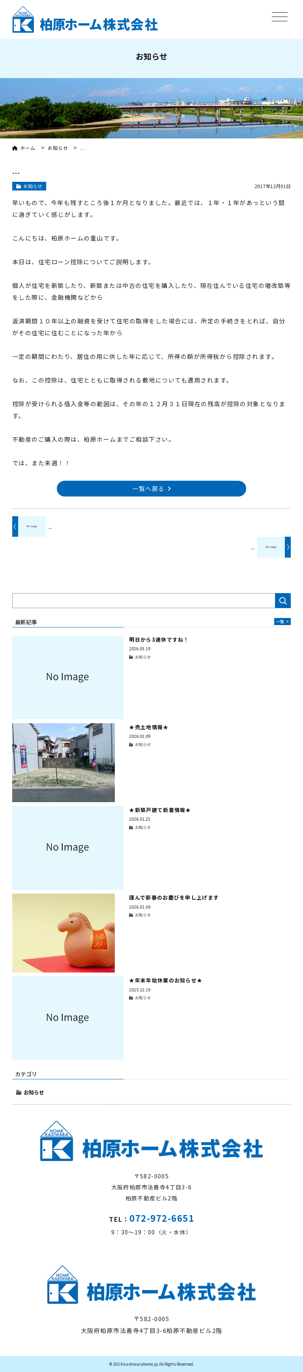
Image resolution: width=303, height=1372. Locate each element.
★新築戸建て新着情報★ (160, 810)
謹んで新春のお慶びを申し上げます (174, 897)
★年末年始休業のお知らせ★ (165, 980)
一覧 (282, 621)
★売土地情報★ (148, 727)
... (50, 526)
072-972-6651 (161, 1217)
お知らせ (34, 1092)
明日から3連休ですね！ (159, 639)
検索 (283, 600)
